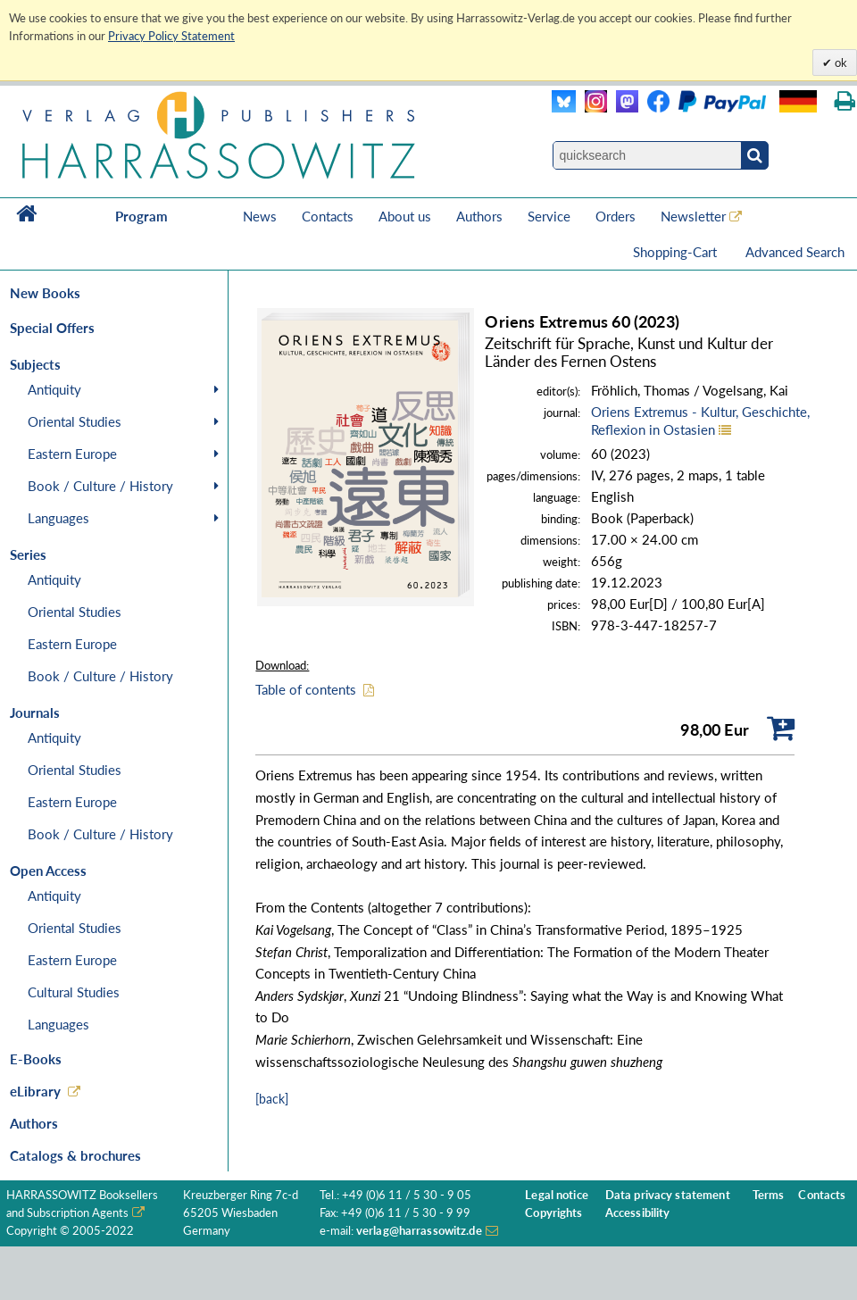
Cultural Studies (74, 992)
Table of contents (305, 689)
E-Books (36, 1059)
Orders (615, 216)
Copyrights (553, 1213)
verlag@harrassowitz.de (419, 1231)
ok (839, 62)
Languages (58, 518)
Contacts (328, 216)
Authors (479, 216)
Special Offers (52, 328)
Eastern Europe (72, 454)
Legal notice (556, 1195)
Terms (769, 1195)
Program (141, 216)
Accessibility (637, 1213)
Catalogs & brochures (75, 1155)
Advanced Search (795, 252)
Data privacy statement (667, 1195)
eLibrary (35, 1091)
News (260, 216)
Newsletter (693, 216)
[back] (271, 1098)
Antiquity (54, 389)
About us (405, 216)
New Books (45, 293)
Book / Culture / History (100, 486)
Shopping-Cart (676, 252)
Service (549, 216)
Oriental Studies (74, 421)
